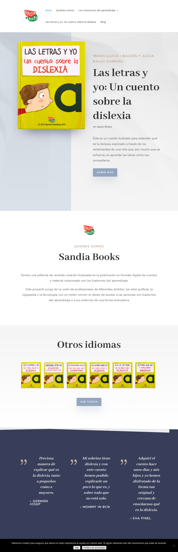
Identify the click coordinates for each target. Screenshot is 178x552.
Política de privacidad (94, 547)
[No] (173, 545)
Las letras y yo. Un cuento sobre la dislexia (70, 22)
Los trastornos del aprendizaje (97, 10)
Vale (77, 547)
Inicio (48, 10)
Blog (103, 22)
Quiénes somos (65, 10)
